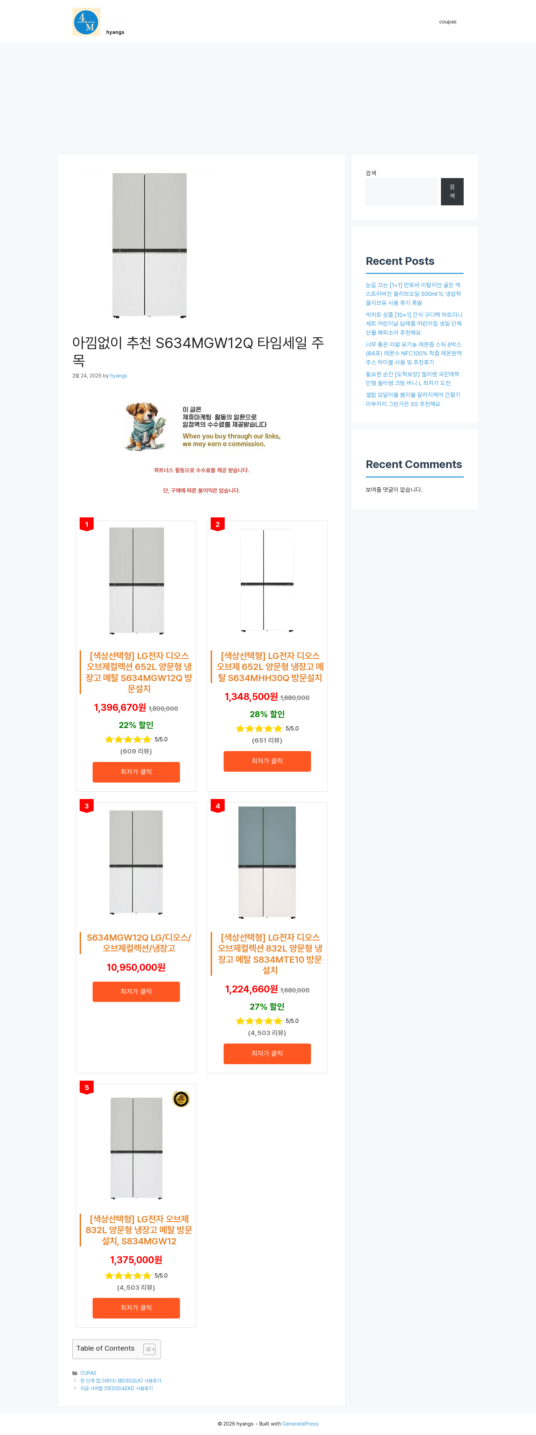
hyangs (115, 32)
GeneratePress (300, 1424)
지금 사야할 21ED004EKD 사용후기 (116, 1388)
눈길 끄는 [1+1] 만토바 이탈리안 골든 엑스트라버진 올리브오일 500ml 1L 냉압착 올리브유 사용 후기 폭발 (413, 294)
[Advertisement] (268, 95)
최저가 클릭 (136, 772)
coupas (448, 22)
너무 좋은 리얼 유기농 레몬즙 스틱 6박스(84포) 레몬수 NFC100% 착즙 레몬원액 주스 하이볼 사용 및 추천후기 (414, 353)
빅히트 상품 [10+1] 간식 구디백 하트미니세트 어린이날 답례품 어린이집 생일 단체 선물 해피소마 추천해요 (414, 323)
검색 (371, 173)
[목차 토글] (146, 1349)
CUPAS (88, 1373)
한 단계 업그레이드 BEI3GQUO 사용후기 (120, 1381)
